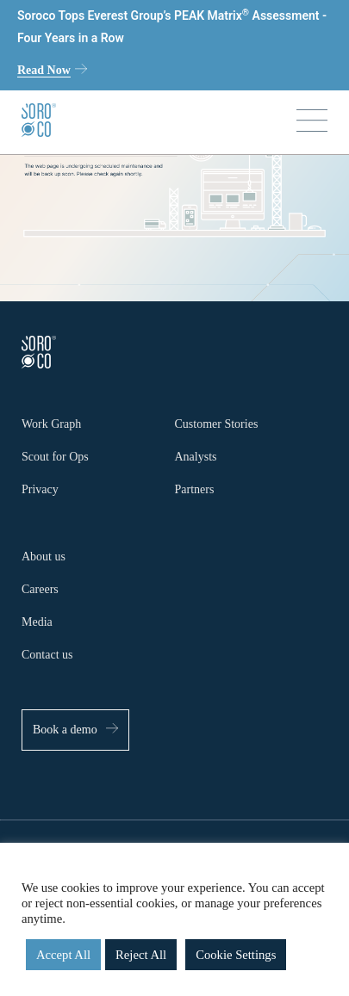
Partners (195, 489)
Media (37, 622)
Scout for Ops (55, 456)
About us (43, 556)
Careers (40, 589)
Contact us (47, 654)
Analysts (196, 456)
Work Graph (51, 424)
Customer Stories (217, 424)
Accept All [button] (63, 955)
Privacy (40, 489)
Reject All (140, 955)
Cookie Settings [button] (236, 955)
